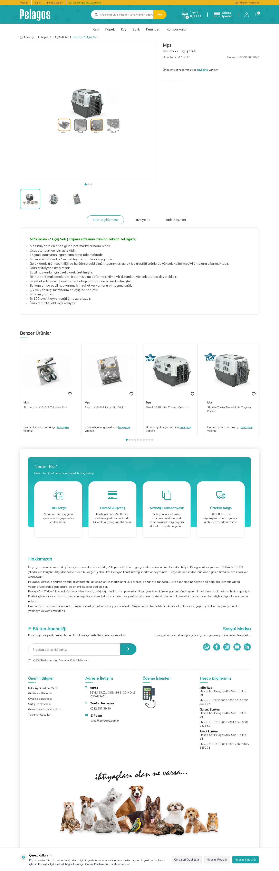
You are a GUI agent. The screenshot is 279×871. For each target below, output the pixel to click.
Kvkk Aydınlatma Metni (43, 688)
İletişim (24, 2)
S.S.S (38, 2)
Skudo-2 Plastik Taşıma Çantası (167, 407)
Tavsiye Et (142, 220)
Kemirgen (153, 29)
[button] (86, 184)
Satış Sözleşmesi (39, 704)
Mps (167, 45)
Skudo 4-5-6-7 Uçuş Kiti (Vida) (105, 407)
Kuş (123, 29)
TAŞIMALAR (61, 37)
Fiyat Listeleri (55, 2)
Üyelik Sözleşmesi (40, 698)
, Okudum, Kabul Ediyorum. (59, 660)
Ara (160, 14)
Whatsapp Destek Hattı (85, 2)
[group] (88, 110)
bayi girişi (202, 69)
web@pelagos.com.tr (105, 720)
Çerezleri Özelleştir (186, 859)
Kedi (96, 29)
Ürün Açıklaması (105, 220)
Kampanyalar (176, 29)
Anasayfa (28, 37)
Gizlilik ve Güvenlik (40, 693)
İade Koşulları (176, 220)
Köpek (110, 29)
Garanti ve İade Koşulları (44, 709)
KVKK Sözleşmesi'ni (45, 660)
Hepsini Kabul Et (245, 859)
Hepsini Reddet (217, 859)
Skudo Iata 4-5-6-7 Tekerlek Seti (45, 407)
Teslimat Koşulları (39, 714)
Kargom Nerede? (247, 2)
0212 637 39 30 (100, 708)
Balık (136, 29)
